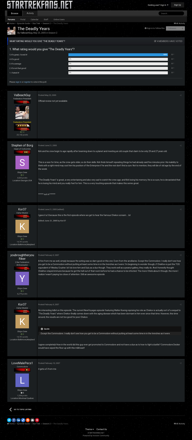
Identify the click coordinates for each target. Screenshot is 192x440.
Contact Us (101, 429)
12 (22, 132)
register (27, 82)
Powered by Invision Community (96, 436)
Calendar (34, 19)
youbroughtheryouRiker (22, 256)
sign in (18, 82)
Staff (46, 19)
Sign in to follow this (156, 28)
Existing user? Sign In (158, 5)
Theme (89, 429)
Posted (46, 95)
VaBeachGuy (26, 33)
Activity (30, 13)
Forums (11, 19)
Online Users (59, 19)
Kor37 (22, 209)
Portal (22, 19)
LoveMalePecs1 (22, 363)
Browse (14, 13)
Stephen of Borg (22, 145)
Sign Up (177, 5)
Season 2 (52, 33)
